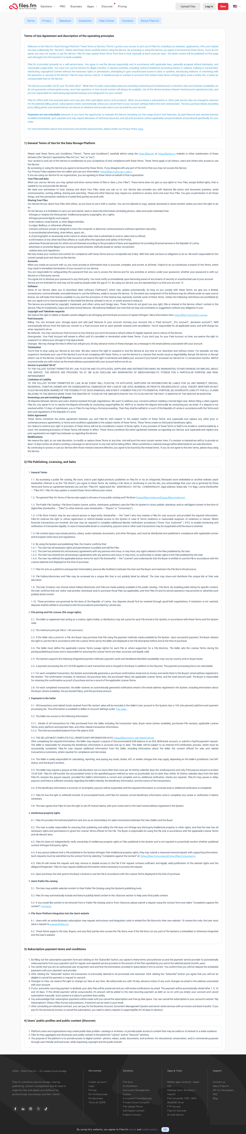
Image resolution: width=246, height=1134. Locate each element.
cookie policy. (150, 1129)
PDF (186, 1098)
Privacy (46, 20)
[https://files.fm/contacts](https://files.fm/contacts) (168, 856)
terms (132, 1129)
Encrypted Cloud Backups (137, 1098)
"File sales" (121, 709)
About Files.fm (150, 20)
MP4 (194, 1098)
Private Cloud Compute (136, 1102)
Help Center (106, 20)
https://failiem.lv (167, 153)
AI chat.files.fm (175, 1114)
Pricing (92, 1090)
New (223, 6)
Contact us (219, 1082)
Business (76, 6)
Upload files (188, 6)
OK (165, 1129)
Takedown (65, 20)
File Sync (128, 1082)
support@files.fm (59, 924)
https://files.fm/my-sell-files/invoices (134, 737)
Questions (85, 20)
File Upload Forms (133, 1106)
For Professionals (98, 1094)
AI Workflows (130, 1086)
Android (186, 1082)
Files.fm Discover (177, 1110)
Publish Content (132, 1114)
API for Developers (223, 1090)
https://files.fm (146, 153)
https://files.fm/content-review (191, 315)
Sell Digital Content (133, 1110)
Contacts (127, 20)
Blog (215, 1098)
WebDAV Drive (175, 1102)
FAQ (215, 1094)
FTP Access (174, 1106)
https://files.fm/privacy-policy (116, 171)
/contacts (46, 906)
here (140, 129)
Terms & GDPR (96, 1102)
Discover (107, 6)
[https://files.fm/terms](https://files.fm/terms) (160, 497)
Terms (31, 20)
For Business (95, 1098)
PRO (62, 6)
